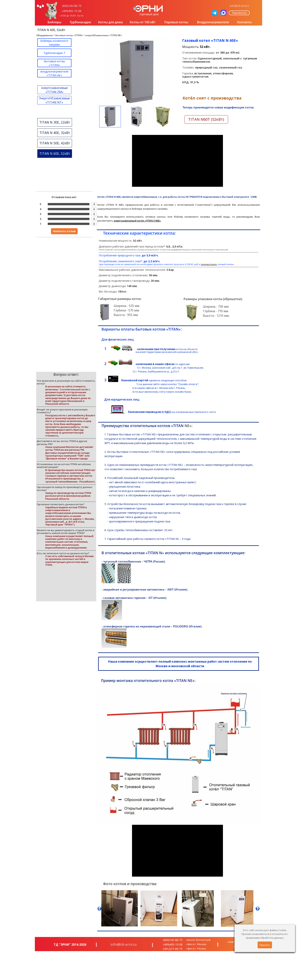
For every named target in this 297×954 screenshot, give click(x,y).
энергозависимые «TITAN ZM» (54, 90)
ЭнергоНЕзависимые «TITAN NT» (54, 100)
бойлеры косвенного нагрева (54, 42)
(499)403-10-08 (71, 11)
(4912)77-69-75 (172, 949)
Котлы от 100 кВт (143, 22)
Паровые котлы (176, 22)
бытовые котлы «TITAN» (69, 35)
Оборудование (44, 35)
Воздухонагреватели (213, 22)
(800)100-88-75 (71, 6)
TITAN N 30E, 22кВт (54, 122)
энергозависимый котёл (129, 220)
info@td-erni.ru (239, 6)
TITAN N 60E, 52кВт (54, 153)
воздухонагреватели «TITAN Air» (54, 73)
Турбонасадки (80, 22)
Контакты (244, 22)
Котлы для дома (110, 22)
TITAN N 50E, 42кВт (54, 143)
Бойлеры (54, 22)
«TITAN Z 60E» (153, 220)
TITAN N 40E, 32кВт (54, 132)
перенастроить (209, 264)
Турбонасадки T (54, 53)
